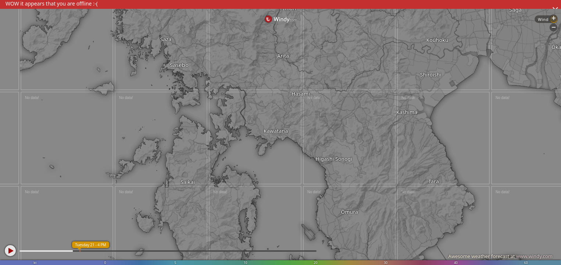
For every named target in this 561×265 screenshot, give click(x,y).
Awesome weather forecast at (500, 256)
